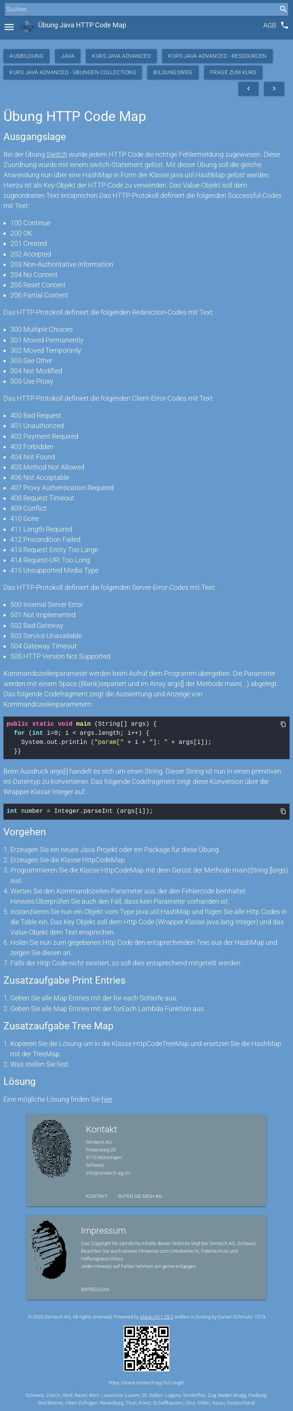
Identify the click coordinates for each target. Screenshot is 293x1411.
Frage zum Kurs (233, 72)
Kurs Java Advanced (121, 56)
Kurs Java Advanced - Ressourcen (217, 56)
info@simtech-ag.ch (108, 1172)
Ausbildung (26, 56)
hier (107, 1098)
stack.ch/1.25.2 (156, 1316)
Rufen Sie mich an (140, 1195)
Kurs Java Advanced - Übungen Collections (73, 72)
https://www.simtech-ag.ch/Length (146, 1382)
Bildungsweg (173, 72)
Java (67, 56)
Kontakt (97, 1195)
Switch (57, 154)
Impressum (95, 1289)
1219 (259, 1316)
